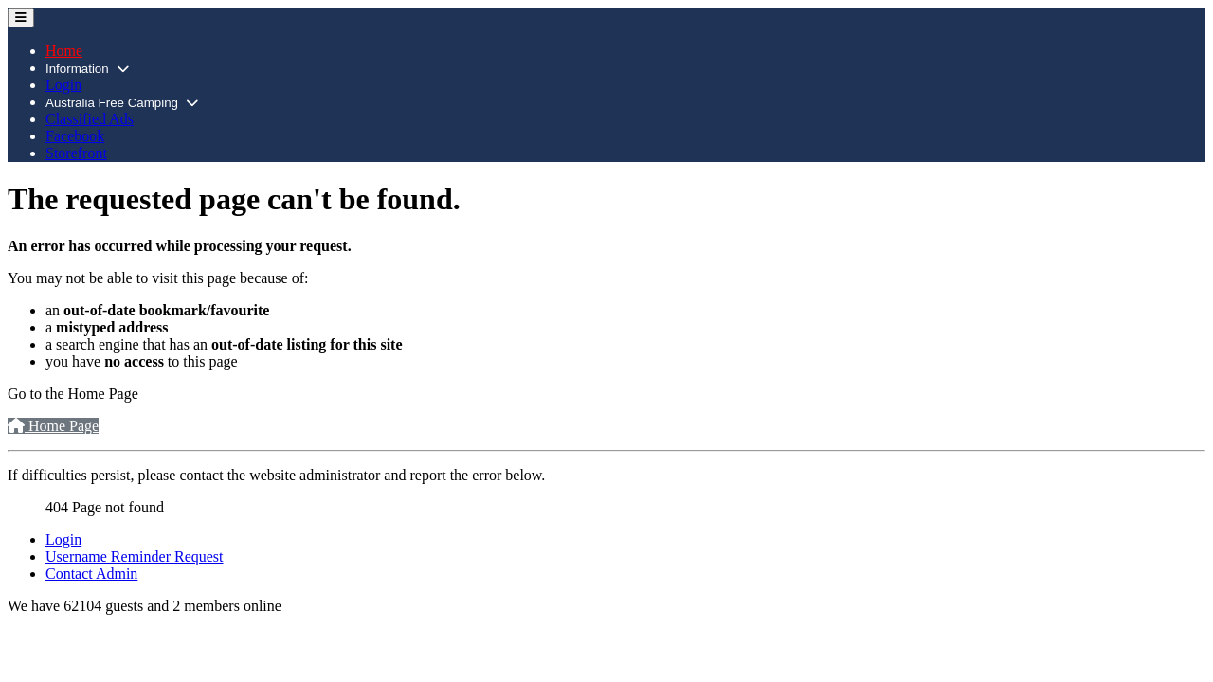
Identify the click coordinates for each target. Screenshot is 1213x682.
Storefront (76, 153)
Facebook (74, 136)
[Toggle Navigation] (21, 17)
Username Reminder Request (134, 556)
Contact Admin (91, 573)
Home (63, 51)
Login (63, 85)
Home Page (53, 426)
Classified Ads (89, 119)
